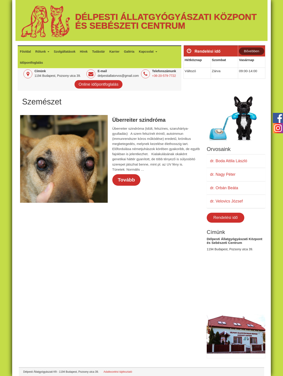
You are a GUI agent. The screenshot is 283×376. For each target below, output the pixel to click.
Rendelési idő (225, 217)
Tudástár (98, 51)
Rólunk (41, 51)
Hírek (84, 51)
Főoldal (25, 51)
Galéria (129, 51)
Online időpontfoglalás (99, 84)
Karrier (114, 51)
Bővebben (251, 51)
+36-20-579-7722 (164, 75)
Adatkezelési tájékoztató (117, 371)
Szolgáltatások (64, 51)
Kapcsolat (147, 51)
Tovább (126, 180)
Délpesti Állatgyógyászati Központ (166, 16)
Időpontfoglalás (31, 62)
